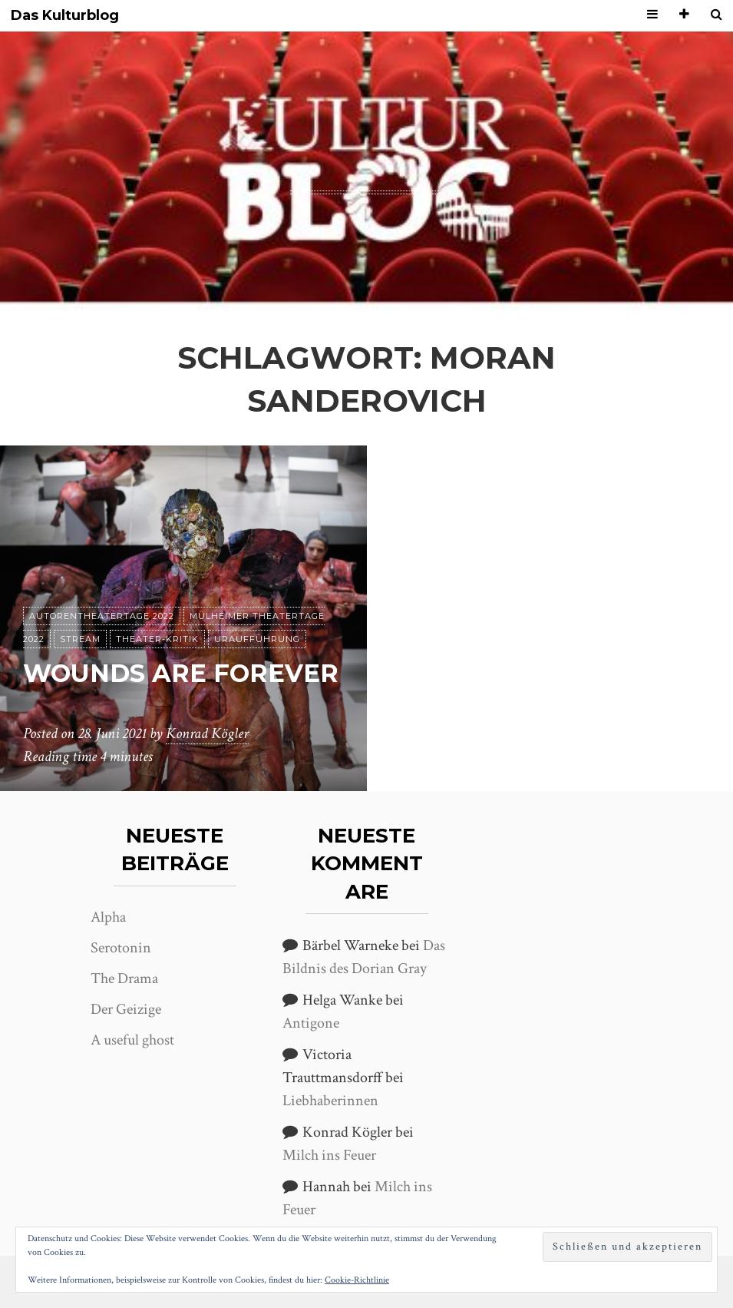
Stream (80, 639)
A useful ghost (132, 1040)
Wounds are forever (180, 673)
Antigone (310, 1023)
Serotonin (121, 948)
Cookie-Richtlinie (357, 1280)
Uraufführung (257, 639)
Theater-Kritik (157, 639)
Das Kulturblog (65, 16)
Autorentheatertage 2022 (101, 616)
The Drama (124, 978)
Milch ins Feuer (329, 1155)
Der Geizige (126, 1009)
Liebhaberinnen (330, 1101)
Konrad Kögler (207, 733)
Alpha (108, 917)
